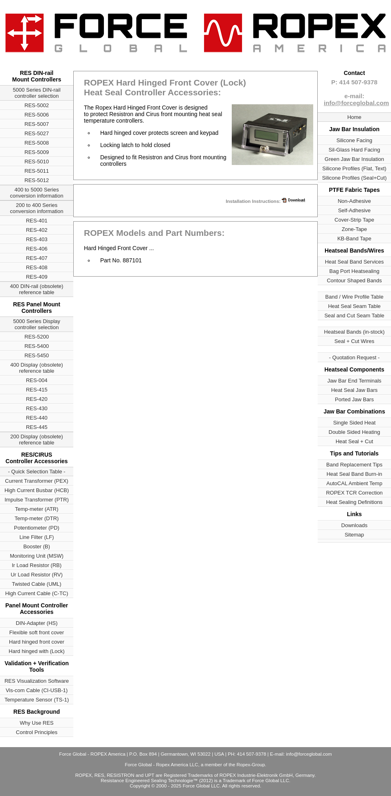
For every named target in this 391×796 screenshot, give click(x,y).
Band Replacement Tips (354, 465)
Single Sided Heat (354, 423)
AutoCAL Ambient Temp (354, 483)
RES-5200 (36, 337)
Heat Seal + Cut (354, 441)
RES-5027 (36, 133)
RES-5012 (36, 180)
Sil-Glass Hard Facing (354, 150)
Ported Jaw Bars (354, 399)
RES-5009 (36, 152)
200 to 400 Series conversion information (37, 208)
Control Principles (36, 732)
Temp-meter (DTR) (37, 518)
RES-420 (37, 399)
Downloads (354, 525)
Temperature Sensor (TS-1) (36, 700)
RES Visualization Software (36, 681)
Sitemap (354, 535)
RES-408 (37, 267)
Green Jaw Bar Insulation (354, 159)
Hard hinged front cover (36, 642)
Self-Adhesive (354, 210)
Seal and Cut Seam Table (354, 315)
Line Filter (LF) (37, 537)
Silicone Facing (354, 140)
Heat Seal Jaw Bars (354, 390)
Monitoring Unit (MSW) (36, 556)
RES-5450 (36, 355)
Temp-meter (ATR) (37, 509)
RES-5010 (36, 161)
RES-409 (37, 277)
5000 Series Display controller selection (36, 324)
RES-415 (37, 390)
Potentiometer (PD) (36, 528)
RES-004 (37, 380)
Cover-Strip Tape (354, 220)
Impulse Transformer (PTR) (36, 500)
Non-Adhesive (354, 201)
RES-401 (37, 221)
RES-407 (37, 258)
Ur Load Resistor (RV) (37, 575)
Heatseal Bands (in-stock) (354, 332)
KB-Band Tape (354, 238)
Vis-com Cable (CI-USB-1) (37, 690)
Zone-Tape (354, 229)
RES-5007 (36, 124)
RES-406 (37, 249)
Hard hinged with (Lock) (36, 651)
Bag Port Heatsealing (354, 271)
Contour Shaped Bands (354, 280)
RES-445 (37, 427)
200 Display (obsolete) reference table (36, 439)
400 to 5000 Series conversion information (37, 193)
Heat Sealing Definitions (354, 502)
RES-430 (37, 408)
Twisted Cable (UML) (36, 584)
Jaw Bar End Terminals (354, 381)
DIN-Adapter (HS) (37, 623)
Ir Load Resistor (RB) (37, 565)
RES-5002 (36, 105)
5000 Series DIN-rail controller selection (36, 93)
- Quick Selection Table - (37, 471)
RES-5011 (36, 171)
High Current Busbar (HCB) (36, 490)
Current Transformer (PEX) (36, 481)
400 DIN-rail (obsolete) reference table (37, 289)
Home (354, 117)
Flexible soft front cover (36, 632)
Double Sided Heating (354, 432)
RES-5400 (36, 346)
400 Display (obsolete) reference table (36, 368)
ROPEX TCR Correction (354, 493)
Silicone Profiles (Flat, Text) (354, 168)
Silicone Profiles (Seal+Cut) (354, 178)
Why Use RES (36, 723)
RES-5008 (36, 143)
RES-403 (37, 239)
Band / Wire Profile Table (354, 297)
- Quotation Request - (354, 357)
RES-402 (37, 230)
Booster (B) (36, 546)
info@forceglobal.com (356, 102)
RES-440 (37, 418)
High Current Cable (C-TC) (36, 593)
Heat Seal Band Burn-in (354, 474)
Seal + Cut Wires (354, 341)
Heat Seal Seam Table (354, 306)
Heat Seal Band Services (354, 262)
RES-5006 (36, 115)
